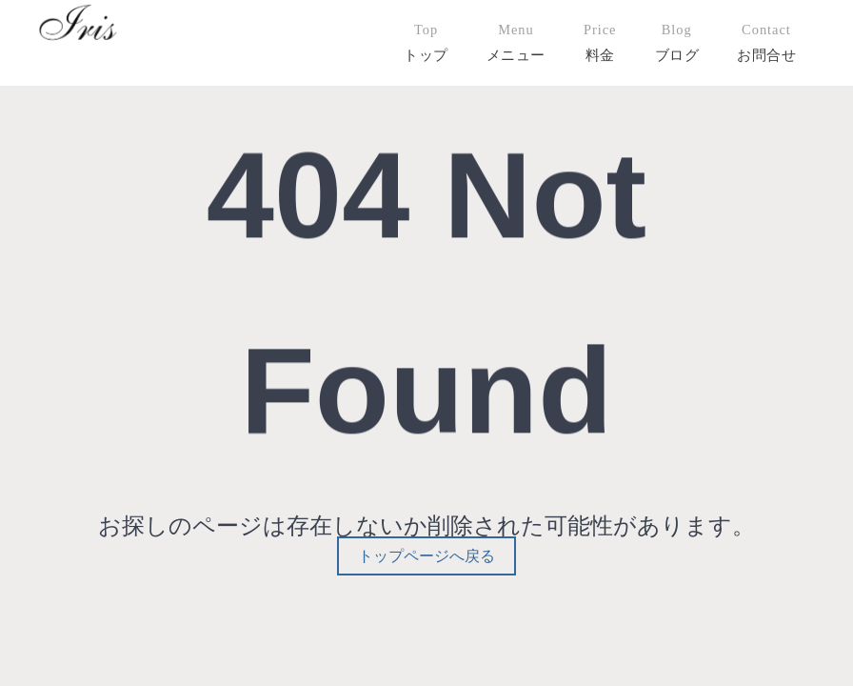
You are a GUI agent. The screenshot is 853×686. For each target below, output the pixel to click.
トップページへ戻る (426, 556)
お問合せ (766, 55)
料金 (600, 55)
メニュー (516, 55)
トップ (426, 55)
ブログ (677, 55)
